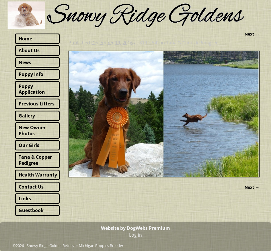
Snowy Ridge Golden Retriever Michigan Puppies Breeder (75, 245)
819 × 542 (149, 43)
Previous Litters (36, 104)
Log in (135, 235)
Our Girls (29, 145)
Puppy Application (32, 89)
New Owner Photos (32, 130)
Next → (252, 34)
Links (25, 198)
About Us (29, 50)
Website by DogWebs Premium (135, 228)
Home (25, 39)
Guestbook (31, 210)
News (25, 62)
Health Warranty (38, 175)
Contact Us (31, 187)
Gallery (27, 116)
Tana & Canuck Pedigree (192, 43)
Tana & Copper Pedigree (35, 160)
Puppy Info (31, 74)
